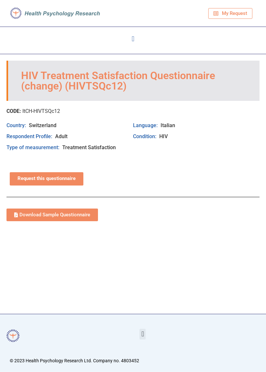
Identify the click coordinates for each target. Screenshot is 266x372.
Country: (16, 125)
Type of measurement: (33, 147)
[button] (133, 38)
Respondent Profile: (30, 136)
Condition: (145, 136)
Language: (146, 125)
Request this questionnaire (47, 178)
